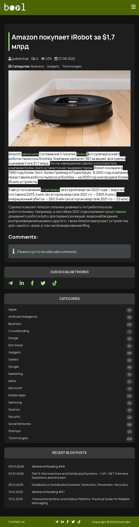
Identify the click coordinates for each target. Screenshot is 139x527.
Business (37, 66)
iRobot (81, 154)
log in (33, 251)
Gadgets (53, 66)
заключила (30, 154)
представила (115, 211)
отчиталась (50, 189)
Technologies (72, 66)
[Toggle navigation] (133, 7)
